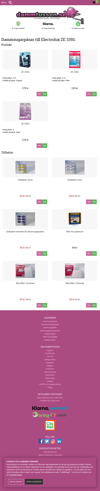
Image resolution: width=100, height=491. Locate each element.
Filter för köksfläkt (50, 337)
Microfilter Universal (25, 283)
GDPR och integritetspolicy (50, 384)
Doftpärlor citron (25, 180)
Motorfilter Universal (74, 283)
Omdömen (50, 369)
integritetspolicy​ (16, 475)
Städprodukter (50, 340)
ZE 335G (25, 72)
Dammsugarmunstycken (50, 331)
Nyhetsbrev (50, 375)
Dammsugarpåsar (50, 321)
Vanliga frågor (50, 359)
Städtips (50, 366)
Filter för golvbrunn (74, 232)
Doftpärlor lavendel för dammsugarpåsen (25, 232)
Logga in (50, 350)
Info (39, 94)
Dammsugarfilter (50, 328)
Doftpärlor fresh (75, 180)
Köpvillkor (50, 363)
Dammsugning (50, 372)
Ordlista (50, 381)
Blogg (50, 387)
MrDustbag (50, 378)
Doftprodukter (50, 334)
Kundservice (50, 353)
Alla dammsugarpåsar (50, 324)
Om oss (50, 356)
